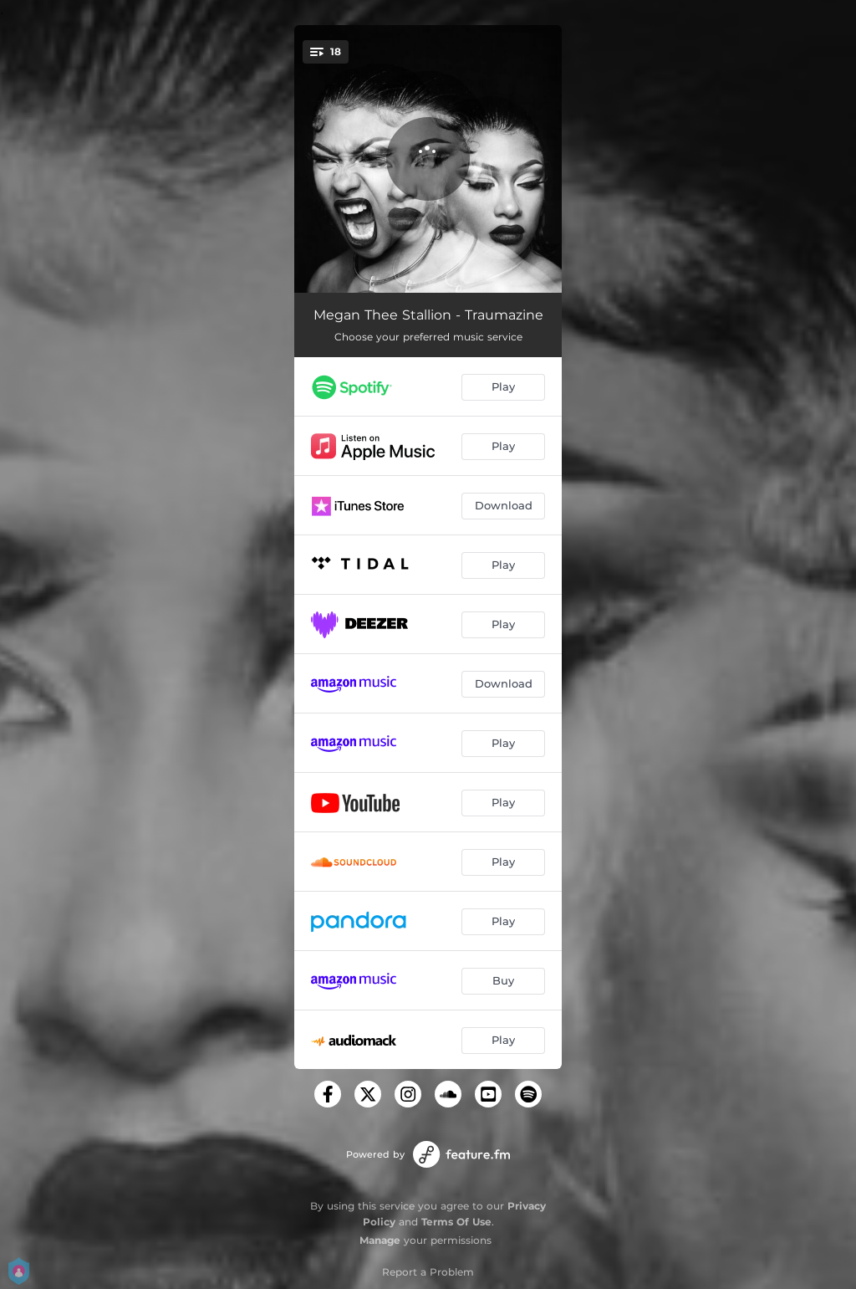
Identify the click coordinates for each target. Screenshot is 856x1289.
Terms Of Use (456, 1221)
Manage (379, 1240)
